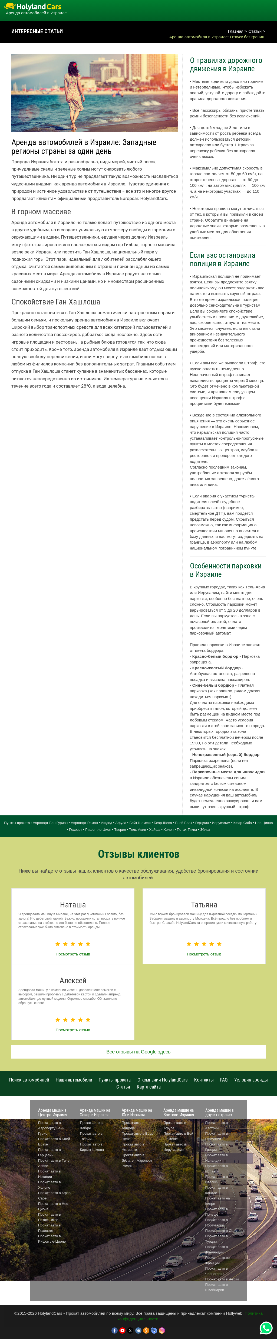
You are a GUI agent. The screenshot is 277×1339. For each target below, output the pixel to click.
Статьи (255, 31)
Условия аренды (251, 1080)
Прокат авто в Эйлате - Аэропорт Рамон (137, 1160)
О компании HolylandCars (162, 1080)
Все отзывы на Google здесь (138, 1052)
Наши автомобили (74, 1080)
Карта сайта (149, 1087)
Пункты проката (115, 1080)
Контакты (204, 1080)
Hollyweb (234, 1313)
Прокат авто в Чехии (222, 1279)
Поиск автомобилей (29, 1080)
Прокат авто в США (221, 1231)
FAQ (224, 1080)
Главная (235, 31)
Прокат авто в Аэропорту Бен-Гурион (51, 1128)
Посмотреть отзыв (73, 954)
